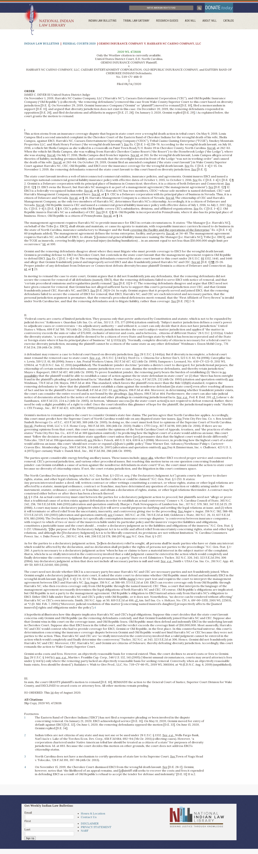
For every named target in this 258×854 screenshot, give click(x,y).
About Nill (211, 22)
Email (28, 814)
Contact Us (89, 818)
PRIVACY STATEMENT (96, 828)
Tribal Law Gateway (140, 22)
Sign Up (30, 839)
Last (27, 831)
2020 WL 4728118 (129, 53)
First (27, 822)
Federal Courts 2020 (79, 45)
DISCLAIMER (90, 825)
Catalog (229, 22)
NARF (85, 832)
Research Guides (170, 22)
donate (217, 8)
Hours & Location (93, 815)
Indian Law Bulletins (107, 22)
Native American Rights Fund (170, 9)
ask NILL (192, 22)
